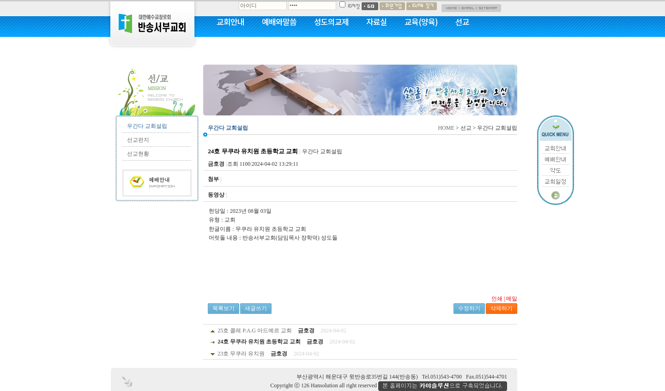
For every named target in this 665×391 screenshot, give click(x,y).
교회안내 (230, 21)
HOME (446, 128)
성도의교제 (331, 21)
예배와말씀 (279, 21)
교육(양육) (421, 21)
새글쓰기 (256, 308)
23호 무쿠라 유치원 (241, 353)
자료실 (376, 21)
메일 (511, 298)
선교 (462, 21)
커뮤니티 (230, 46)
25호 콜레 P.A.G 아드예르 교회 (255, 330)
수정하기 (469, 308)
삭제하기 (501, 308)
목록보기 (223, 308)
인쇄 (496, 298)
